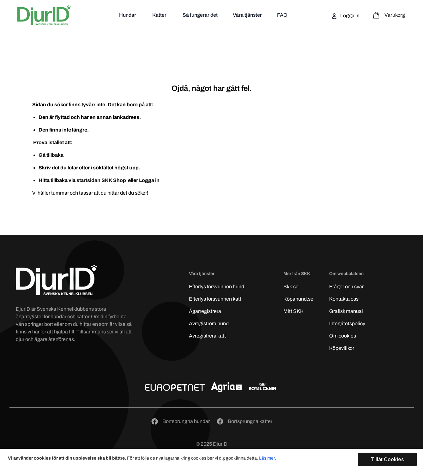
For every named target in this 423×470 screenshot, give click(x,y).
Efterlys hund (216, 286)
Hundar (128, 15)
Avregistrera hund (209, 323)
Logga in (349, 15)
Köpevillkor (341, 348)
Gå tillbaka (51, 155)
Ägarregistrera (205, 311)
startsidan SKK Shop (101, 180)
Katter (159, 15)
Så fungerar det (200, 15)
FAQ (282, 15)
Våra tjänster (247, 15)
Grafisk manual (346, 311)
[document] (212, 459)
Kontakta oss (344, 299)
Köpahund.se (298, 299)
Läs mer (267, 458)
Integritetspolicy (347, 323)
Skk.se (291, 286)
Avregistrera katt (207, 335)
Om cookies (342, 335)
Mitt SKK (293, 311)
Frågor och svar (346, 286)
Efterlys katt (215, 299)
